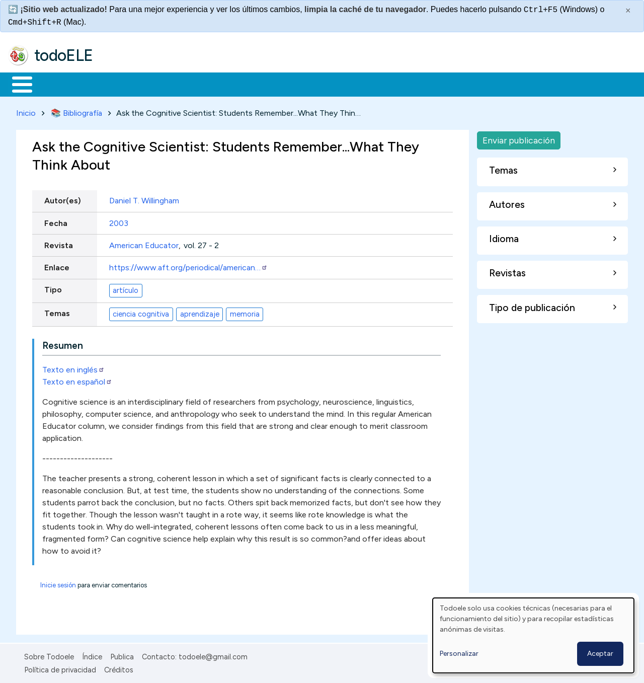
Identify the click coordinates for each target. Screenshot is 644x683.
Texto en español (77, 380)
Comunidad (368, 84)
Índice (92, 654)
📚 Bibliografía (76, 111)
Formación (121, 84)
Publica (122, 654)
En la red (237, 84)
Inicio (17, 84)
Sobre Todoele (49, 654)
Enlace (56, 265)
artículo (125, 288)
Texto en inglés (73, 367)
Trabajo (181, 84)
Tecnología (301, 84)
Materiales (56, 84)
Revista (58, 243)
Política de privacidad (60, 667)
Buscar (413, 84)
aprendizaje (199, 312)
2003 (118, 221)
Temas (57, 312)
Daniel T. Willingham (144, 199)
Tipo (53, 288)
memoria (245, 312)
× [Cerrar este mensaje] (628, 11)
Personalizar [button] (459, 653)
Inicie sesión (58, 583)
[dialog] (533, 635)
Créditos (118, 667)
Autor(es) (62, 199)
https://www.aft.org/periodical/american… (188, 265)
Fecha (55, 221)
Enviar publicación (518, 138)
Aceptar (600, 653)
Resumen (62, 343)
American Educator (144, 243)
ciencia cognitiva (141, 312)
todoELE (63, 55)
